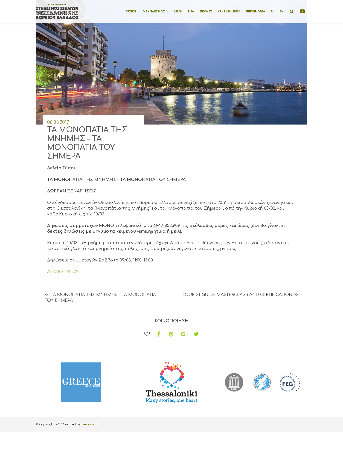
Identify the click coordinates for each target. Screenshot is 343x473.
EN (282, 11)
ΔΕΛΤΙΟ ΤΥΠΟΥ (62, 271)
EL (272, 11)
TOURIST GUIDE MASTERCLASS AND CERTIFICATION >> (240, 294)
